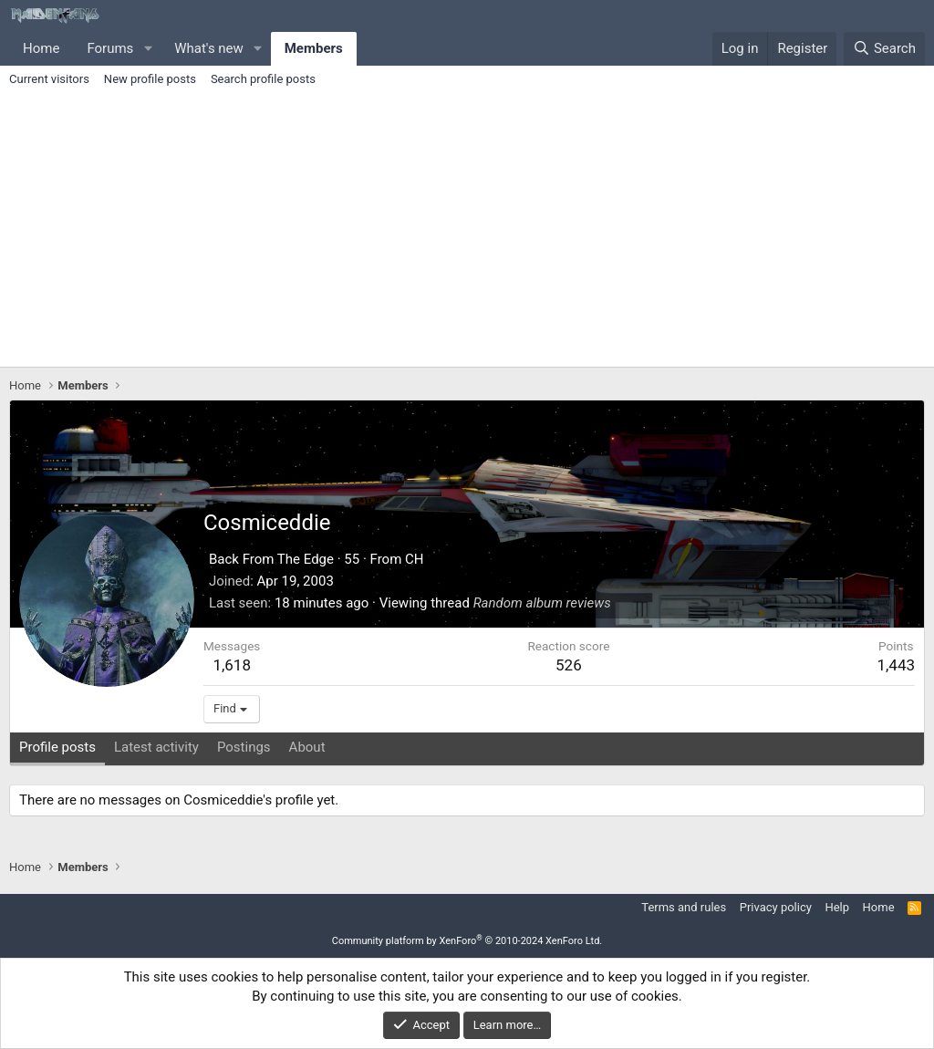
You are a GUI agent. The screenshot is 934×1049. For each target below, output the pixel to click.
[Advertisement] (467, 230)
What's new (209, 48)
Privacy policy (776, 907)
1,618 (232, 665)
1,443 (896, 665)
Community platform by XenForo (467, 941)
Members (314, 48)
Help (837, 907)
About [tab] (307, 747)
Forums (110, 48)
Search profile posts (263, 79)
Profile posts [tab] (57, 747)
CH (414, 559)
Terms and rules (683, 907)
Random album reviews (542, 603)
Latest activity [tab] (156, 747)
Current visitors (49, 79)
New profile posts (150, 79)
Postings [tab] (244, 747)
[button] (148, 49)
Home (41, 48)
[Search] (884, 49)
